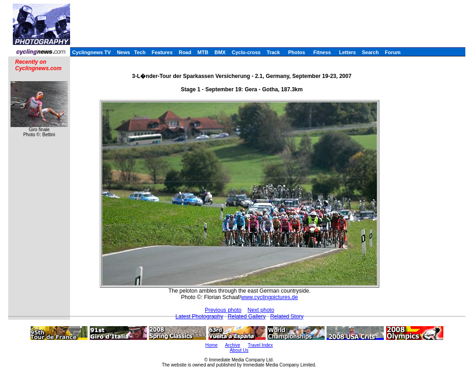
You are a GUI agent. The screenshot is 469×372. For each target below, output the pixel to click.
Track (273, 52)
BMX (219, 52)
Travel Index (260, 345)
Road (185, 52)
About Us (238, 350)
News (123, 52)
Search (370, 52)
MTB (202, 52)
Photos (296, 52)
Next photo (261, 310)
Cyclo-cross (246, 52)
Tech (140, 52)
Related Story (287, 316)
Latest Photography (199, 316)
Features (162, 52)
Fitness (322, 52)
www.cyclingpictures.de (269, 297)
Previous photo (223, 310)
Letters (347, 52)
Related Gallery (247, 316)
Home (211, 345)
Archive (232, 345)
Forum (392, 52)
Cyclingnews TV (91, 52)
